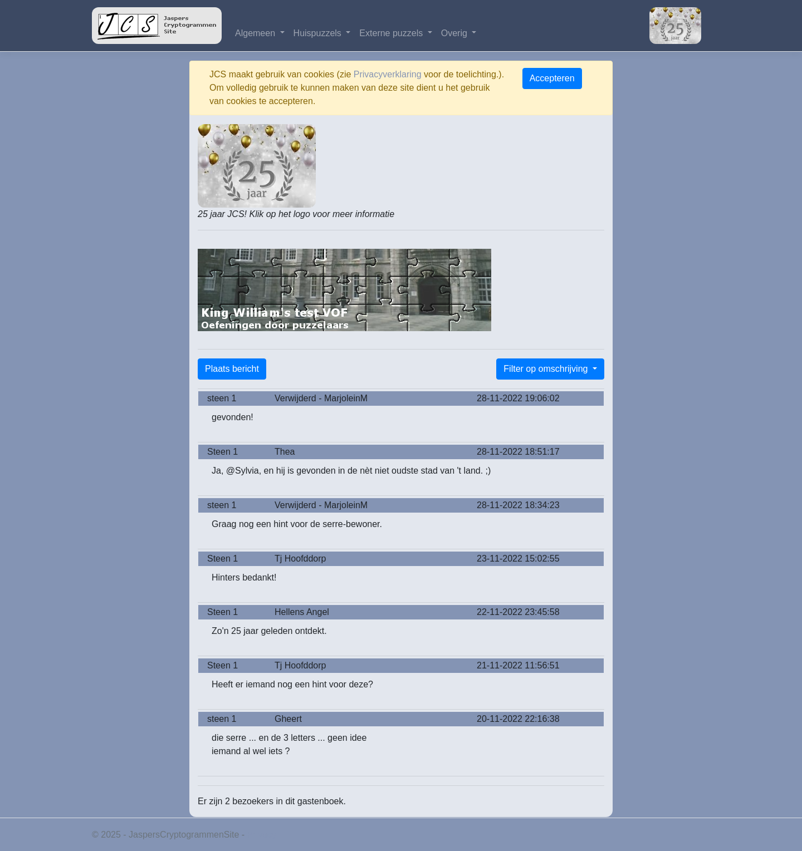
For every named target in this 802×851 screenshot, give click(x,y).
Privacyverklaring (388, 74)
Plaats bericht (232, 368)
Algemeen (256, 33)
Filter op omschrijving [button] (546, 368)
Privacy (261, 834)
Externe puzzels (392, 33)
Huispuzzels (319, 33)
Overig (455, 33)
